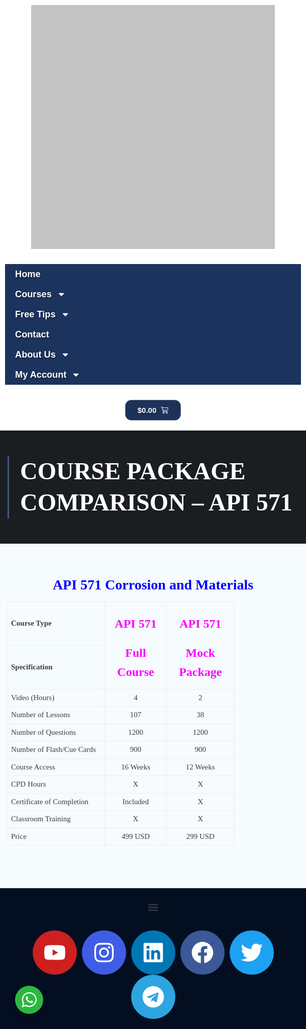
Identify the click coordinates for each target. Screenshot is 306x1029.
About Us (42, 354)
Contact (32, 334)
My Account (48, 374)
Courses (40, 294)
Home (28, 274)
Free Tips (42, 314)
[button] (153, 907)
